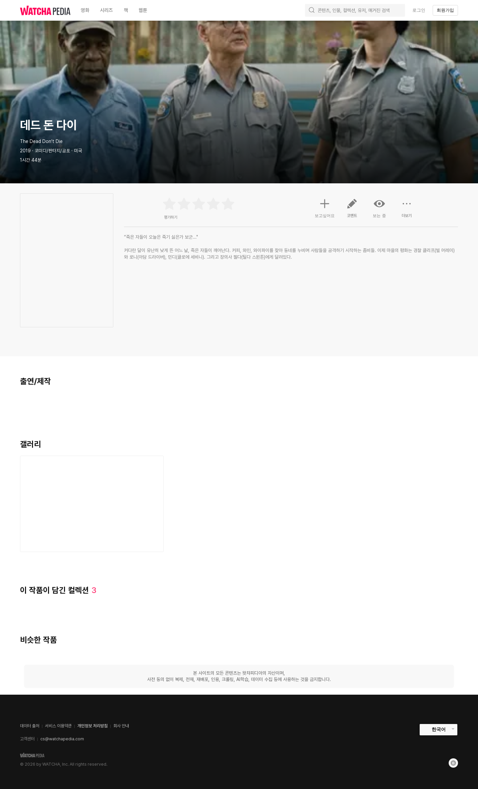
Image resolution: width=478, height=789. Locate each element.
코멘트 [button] (352, 210)
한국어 (439, 729)
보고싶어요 (325, 207)
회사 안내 (121, 725)
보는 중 (379, 208)
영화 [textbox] (85, 10)
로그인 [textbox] (418, 10)
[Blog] (453, 763)
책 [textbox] (126, 10)
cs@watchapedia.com (62, 738)
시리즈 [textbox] (106, 10)
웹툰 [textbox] (143, 10)
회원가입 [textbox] (445, 10)
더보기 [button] (406, 210)
